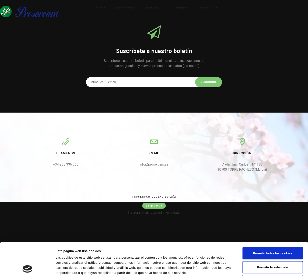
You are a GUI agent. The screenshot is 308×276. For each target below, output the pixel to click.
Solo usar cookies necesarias (272, 248)
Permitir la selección (272, 234)
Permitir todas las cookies (272, 220)
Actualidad (179, 8)
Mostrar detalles (227, 267)
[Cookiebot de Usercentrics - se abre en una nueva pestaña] (27, 268)
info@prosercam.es (154, 164)
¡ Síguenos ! (154, 205)
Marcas (152, 8)
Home (100, 8)
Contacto (208, 8)
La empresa (125, 8)
